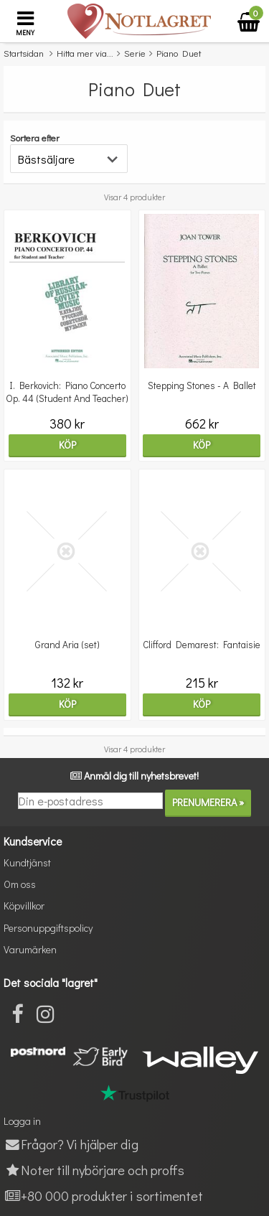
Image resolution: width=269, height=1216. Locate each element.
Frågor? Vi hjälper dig (71, 1144)
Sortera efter (35, 137)
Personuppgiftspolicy (48, 928)
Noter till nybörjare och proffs (94, 1170)
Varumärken (30, 949)
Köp (67, 445)
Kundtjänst (27, 862)
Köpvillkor (24, 905)
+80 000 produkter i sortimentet (103, 1196)
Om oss (20, 884)
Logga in (22, 1121)
